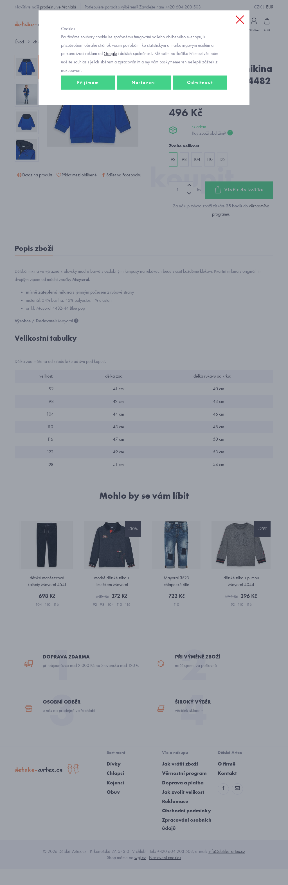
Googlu (110, 71)
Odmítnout (200, 100)
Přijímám (88, 100)
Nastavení (144, 100)
